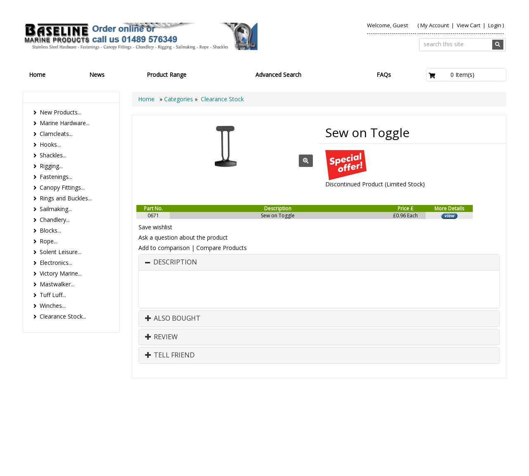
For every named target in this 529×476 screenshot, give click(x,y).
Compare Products (221, 248)
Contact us (405, 415)
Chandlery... (55, 220)
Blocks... (50, 230)
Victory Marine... (61, 273)
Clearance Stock (222, 99)
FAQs (383, 75)
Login (494, 25)
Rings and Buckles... (66, 198)
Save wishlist (155, 227)
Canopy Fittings (397, 424)
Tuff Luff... (53, 295)
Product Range (166, 75)
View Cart (469, 25)
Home (37, 75)
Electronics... (56, 263)
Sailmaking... (56, 209)
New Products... (60, 112)
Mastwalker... (57, 284)
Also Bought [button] (172, 318)
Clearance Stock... (63, 316)
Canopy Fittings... (62, 187)
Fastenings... (56, 177)
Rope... (48, 241)
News (97, 75)
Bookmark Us (481, 424)
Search (441, 415)
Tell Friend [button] (170, 355)
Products (331, 415)
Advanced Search (278, 75)
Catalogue (444, 424)
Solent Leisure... (60, 252)
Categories (179, 99)
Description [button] (175, 262)
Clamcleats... (56, 134)
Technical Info (479, 415)
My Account (434, 25)
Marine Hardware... (65, 123)
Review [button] (161, 337)
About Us (367, 415)
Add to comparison (164, 248)
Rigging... (51, 166)
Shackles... (53, 155)
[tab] (319, 262)
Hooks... (50, 144)
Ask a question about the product (183, 237)
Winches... (53, 305)
